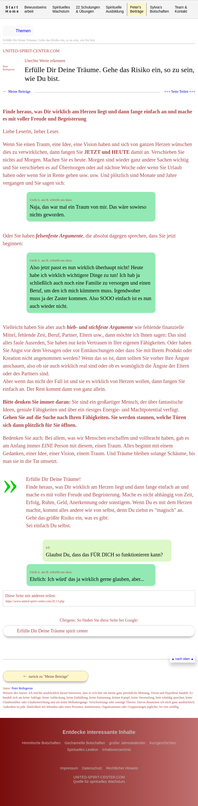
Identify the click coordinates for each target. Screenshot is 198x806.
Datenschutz (92, 768)
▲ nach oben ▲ (182, 659)
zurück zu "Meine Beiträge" (45, 676)
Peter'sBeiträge (136, 9)
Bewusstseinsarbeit (35, 9)
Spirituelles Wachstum (61, 9)
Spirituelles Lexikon (82, 750)
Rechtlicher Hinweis (122, 768)
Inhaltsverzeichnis (116, 750)
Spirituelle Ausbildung (114, 9)
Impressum (69, 768)
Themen (23, 31)
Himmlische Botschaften (41, 743)
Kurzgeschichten (163, 743)
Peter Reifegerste (22, 688)
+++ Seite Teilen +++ (179, 92)
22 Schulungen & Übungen (88, 9)
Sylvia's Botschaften (159, 9)
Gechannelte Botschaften (85, 743)
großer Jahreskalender (127, 743)
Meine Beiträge (19, 92)
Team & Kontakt (181, 9)
